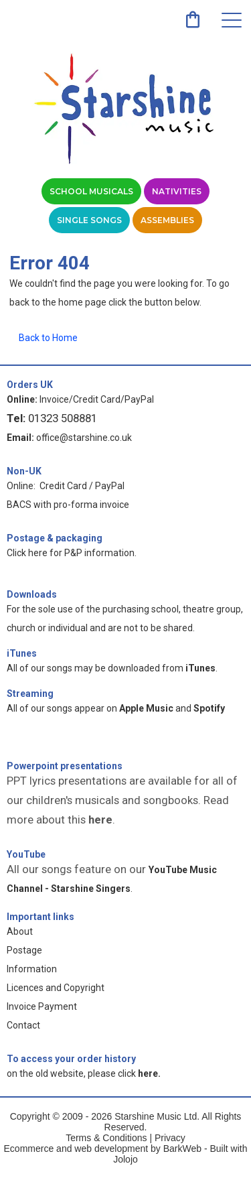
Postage (24, 950)
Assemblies (167, 220)
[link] (193, 19)
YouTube (26, 854)
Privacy (170, 1137)
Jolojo (125, 1159)
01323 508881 (62, 418)
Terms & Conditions (106, 1137)
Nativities (176, 191)
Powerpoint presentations (64, 766)
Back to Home (48, 337)
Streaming (30, 693)
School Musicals (91, 191)
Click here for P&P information (71, 552)
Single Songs (89, 220)
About (20, 931)
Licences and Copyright (55, 987)
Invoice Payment (42, 1006)
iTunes (22, 653)
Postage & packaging (54, 538)
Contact (23, 1025)
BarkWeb (183, 1148)
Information (32, 969)
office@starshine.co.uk (84, 437)
